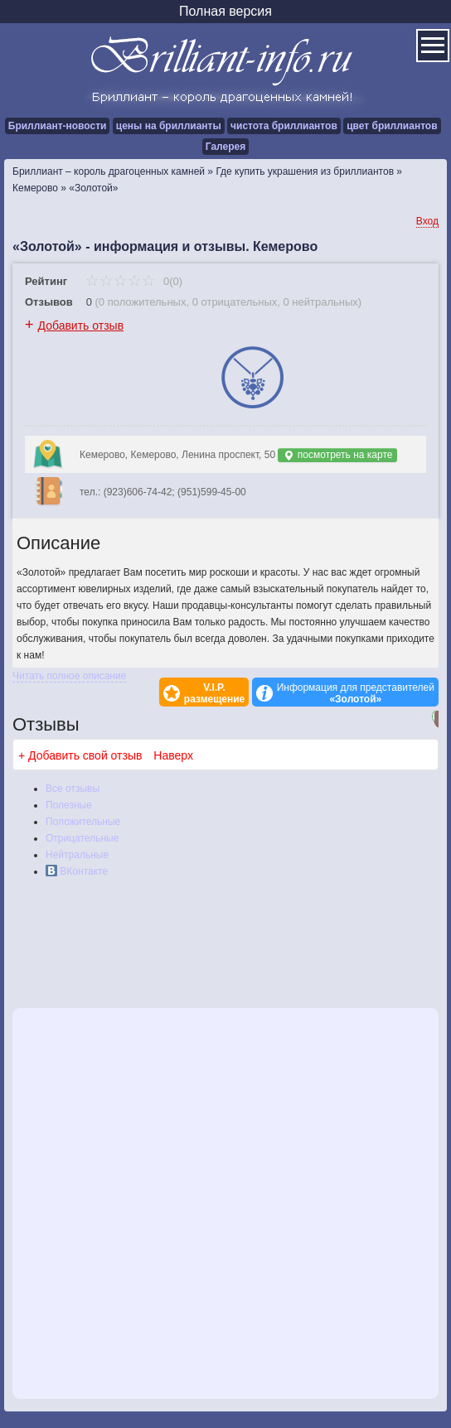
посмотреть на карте (337, 455)
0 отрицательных (235, 302)
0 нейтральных (321, 302)
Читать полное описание (69, 676)
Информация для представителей (355, 693)
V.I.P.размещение (214, 693)
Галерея (225, 146)
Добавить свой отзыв (85, 755)
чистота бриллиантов (283, 126)
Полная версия (225, 11)
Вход (427, 221)
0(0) (133, 281)
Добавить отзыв (81, 325)
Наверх (173, 755)
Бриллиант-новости (57, 126)
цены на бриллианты (168, 126)
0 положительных (143, 302)
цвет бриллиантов (392, 126)
